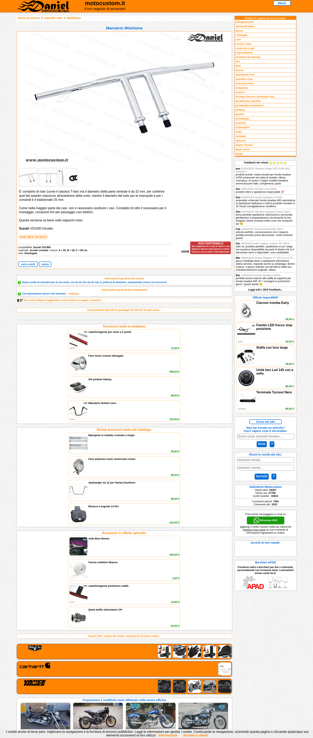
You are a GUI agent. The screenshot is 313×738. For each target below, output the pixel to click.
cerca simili (28, 264)
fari (238, 61)
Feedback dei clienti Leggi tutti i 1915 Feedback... (265, 226)
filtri (238, 65)
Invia (261, 444)
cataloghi (242, 35)
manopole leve (245, 74)
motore (240, 92)
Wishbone (74, 18)
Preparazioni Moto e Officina (78, 703)
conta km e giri (245, 48)
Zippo (239, 153)
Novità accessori (71, 695)
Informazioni (167, 735)
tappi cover (243, 149)
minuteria (242, 87)
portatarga (242, 118)
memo (45, 264)
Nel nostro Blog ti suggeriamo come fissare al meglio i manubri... (60, 300)
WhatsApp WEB (265, 520)
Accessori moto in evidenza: (124, 326)
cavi (238, 39)
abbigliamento (245, 21)
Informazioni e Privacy (124, 699)
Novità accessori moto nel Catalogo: (124, 358)
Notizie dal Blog (70, 707)
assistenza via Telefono (124, 695)
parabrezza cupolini (248, 100)
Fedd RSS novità (120, 707)
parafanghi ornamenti (249, 105)
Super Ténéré (244, 144)
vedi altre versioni (33, 237)
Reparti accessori (71, 691)
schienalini (243, 127)
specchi (241, 140)
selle (239, 131)
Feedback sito (69, 699)
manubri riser (53, 18)
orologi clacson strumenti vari (255, 96)
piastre (240, 114)
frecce (240, 70)
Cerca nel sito (265, 421)
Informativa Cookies (122, 703)
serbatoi (241, 136)
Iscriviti (261, 476)
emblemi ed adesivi (248, 57)
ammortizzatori (245, 26)
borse (239, 30)
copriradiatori (244, 52)
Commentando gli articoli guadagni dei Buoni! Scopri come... (124, 309)
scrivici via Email (120, 691)
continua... (74, 293)
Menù (282, 3)
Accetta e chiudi (195, 735)
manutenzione (245, 83)
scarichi (241, 122)
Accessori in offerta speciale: (124, 389)
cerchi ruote (243, 43)
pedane (240, 109)
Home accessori (29, 18)
